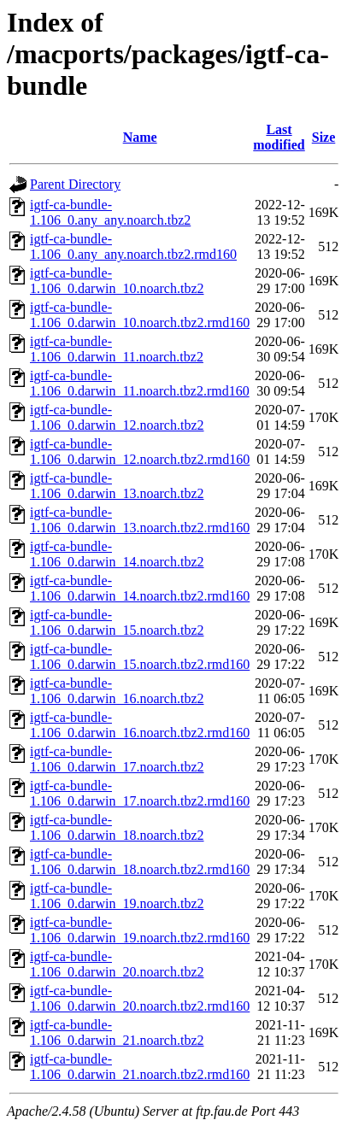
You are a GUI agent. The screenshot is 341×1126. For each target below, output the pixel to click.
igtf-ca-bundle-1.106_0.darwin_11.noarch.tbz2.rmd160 (140, 383)
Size (324, 137)
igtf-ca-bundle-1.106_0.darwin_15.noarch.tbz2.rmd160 (140, 656)
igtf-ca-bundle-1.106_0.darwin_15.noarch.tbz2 (117, 622)
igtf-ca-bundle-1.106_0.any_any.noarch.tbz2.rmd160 (133, 246)
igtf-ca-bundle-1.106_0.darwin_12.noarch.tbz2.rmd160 (140, 451)
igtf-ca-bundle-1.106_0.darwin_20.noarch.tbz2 (117, 964)
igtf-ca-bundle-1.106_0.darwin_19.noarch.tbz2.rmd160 (140, 930)
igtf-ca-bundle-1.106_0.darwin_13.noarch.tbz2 (117, 486)
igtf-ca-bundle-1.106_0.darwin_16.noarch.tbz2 (117, 691)
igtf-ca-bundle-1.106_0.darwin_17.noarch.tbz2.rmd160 (140, 793)
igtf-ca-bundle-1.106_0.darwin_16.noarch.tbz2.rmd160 (140, 725)
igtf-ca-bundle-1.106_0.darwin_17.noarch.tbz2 (117, 759)
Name (140, 137)
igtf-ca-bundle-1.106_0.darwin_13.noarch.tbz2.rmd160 (140, 520)
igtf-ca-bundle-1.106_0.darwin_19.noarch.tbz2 (117, 896)
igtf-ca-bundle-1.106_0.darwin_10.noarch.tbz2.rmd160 (140, 315)
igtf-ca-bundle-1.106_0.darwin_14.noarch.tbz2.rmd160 (140, 588)
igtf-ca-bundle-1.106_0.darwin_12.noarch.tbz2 (117, 417)
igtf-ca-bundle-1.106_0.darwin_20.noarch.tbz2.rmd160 (140, 998)
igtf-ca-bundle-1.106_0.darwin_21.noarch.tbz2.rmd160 (140, 1067)
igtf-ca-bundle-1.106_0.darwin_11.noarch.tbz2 (116, 349)
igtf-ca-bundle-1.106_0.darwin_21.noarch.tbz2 (117, 1032)
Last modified (278, 137)
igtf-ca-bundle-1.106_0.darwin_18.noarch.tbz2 (117, 827)
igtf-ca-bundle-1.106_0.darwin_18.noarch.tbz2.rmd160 (140, 862)
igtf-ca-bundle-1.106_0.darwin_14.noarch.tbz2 (117, 554)
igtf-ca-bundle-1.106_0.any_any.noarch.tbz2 (110, 212)
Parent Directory (75, 184)
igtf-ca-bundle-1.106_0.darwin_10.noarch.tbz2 (117, 281)
